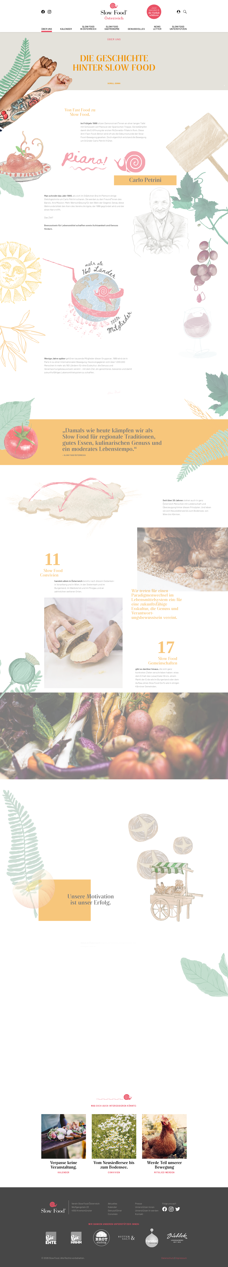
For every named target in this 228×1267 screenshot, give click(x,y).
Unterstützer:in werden (146, 1210)
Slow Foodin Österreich (88, 27)
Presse (138, 1203)
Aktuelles (112, 1203)
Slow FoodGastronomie (112, 27)
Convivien (113, 1214)
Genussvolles (136, 29)
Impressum (181, 1258)
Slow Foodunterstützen (178, 27)
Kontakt (139, 1214)
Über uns (46, 29)
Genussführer (115, 1210)
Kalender (66, 29)
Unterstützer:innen (144, 1207)
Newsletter (157, 27)
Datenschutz (167, 1258)
